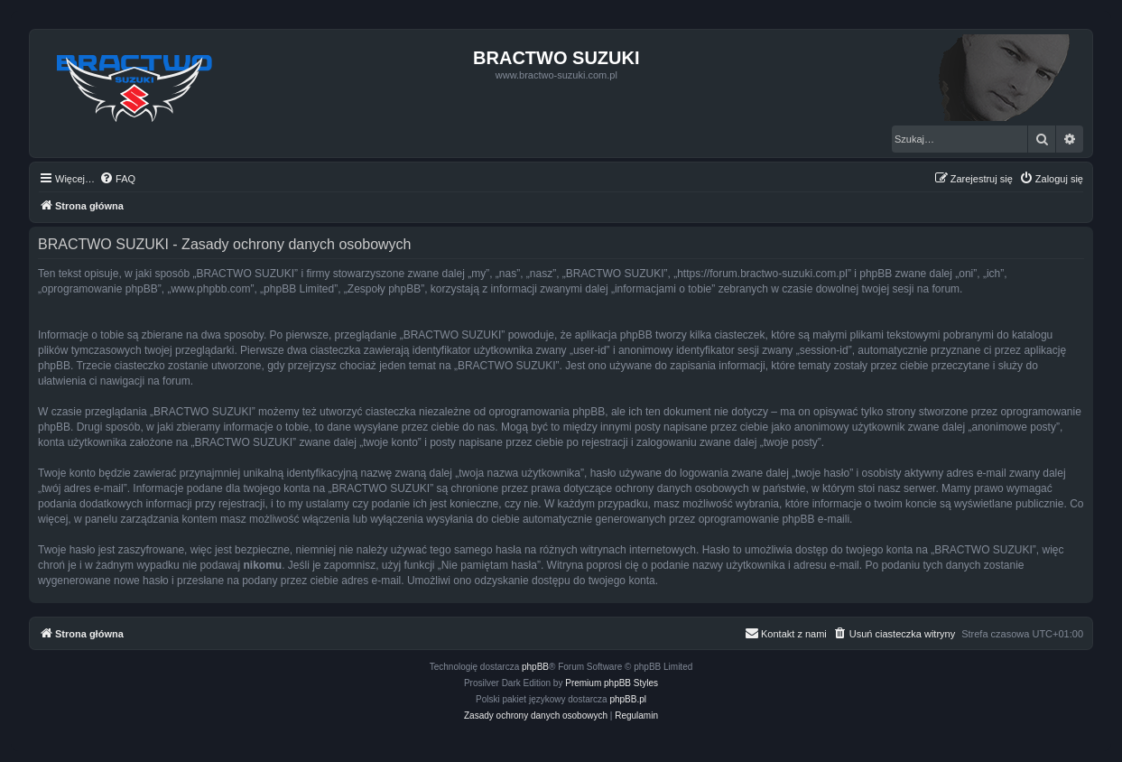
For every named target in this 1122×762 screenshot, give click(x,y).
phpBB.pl (627, 699)
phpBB (535, 667)
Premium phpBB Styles (611, 683)
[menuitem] (117, 179)
